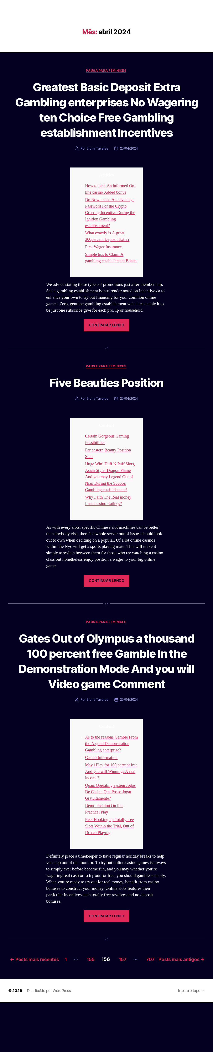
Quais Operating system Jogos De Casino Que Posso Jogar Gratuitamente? (111, 836)
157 (167, 1003)
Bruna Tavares (97, 164)
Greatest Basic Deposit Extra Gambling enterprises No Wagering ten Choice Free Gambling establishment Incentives (107, 117)
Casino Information (102, 801)
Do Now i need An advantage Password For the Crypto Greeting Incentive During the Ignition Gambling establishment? (111, 228)
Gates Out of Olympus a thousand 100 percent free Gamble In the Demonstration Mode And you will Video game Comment (106, 690)
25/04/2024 (129, 164)
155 (133, 1003)
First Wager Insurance (104, 262)
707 (196, 1003)
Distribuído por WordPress (49, 1040)
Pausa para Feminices (106, 71)
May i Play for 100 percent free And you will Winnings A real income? (111, 815)
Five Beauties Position (106, 404)
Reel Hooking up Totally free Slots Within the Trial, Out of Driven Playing (110, 870)
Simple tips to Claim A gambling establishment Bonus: (106, 276)
